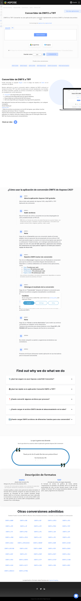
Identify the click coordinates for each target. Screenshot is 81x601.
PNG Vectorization (64, 65)
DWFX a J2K (52, 531)
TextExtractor (28, 271)
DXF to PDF (32, 65)
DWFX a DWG (66, 548)
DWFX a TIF (9, 531)
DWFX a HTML (23, 571)
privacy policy (53, 298)
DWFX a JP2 (38, 531)
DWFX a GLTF (23, 565)
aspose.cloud (48, 23)
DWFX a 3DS (52, 565)
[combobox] (37, 54)
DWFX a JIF (23, 526)
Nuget (20, 82)
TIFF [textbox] (37, 54)
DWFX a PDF (52, 548)
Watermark (27, 269)
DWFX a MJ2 (9, 543)
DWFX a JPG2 (23, 537)
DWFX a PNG (52, 526)
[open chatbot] (76, 596)
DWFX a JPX (66, 537)
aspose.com (41, 23)
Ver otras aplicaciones (72, 11)
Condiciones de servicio (54, 50)
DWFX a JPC (52, 537)
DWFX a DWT (52, 554)
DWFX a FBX (9, 559)
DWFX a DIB (23, 520)
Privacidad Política (67, 50)
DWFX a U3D (38, 565)
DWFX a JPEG (52, 520)
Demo (43, 82)
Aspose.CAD (5, 107)
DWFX (22, 480)
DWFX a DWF (38, 554)
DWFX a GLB (9, 565)
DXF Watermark (41, 65)
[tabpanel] (40, 456)
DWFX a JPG (66, 520)
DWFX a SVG (23, 548)
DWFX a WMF (38, 548)
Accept (29, 303)
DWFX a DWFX (23, 559)
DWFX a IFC (23, 554)
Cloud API (7, 94)
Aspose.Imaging (53, 580)
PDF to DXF (15, 65)
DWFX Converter (52, 65)
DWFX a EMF (52, 543)
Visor (25, 267)
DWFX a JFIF (38, 526)
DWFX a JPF (66, 531)
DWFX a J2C (38, 537)
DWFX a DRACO (9, 571)
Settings (41, 303)
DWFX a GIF (37, 520)
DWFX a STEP (52, 559)
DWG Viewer (23, 65)
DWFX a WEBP (37, 543)
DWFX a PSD (23, 531)
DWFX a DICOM (9, 548)
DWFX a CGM (66, 559)
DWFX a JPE (9, 526)
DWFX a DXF (9, 554)
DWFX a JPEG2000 (24, 543)
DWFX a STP (38, 559)
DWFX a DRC (66, 565)
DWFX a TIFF (66, 526)
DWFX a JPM (9, 537)
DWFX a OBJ (66, 554)
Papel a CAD (27, 273)
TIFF (59, 480)
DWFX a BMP (9, 520)
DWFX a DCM (66, 543)
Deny (53, 303)
